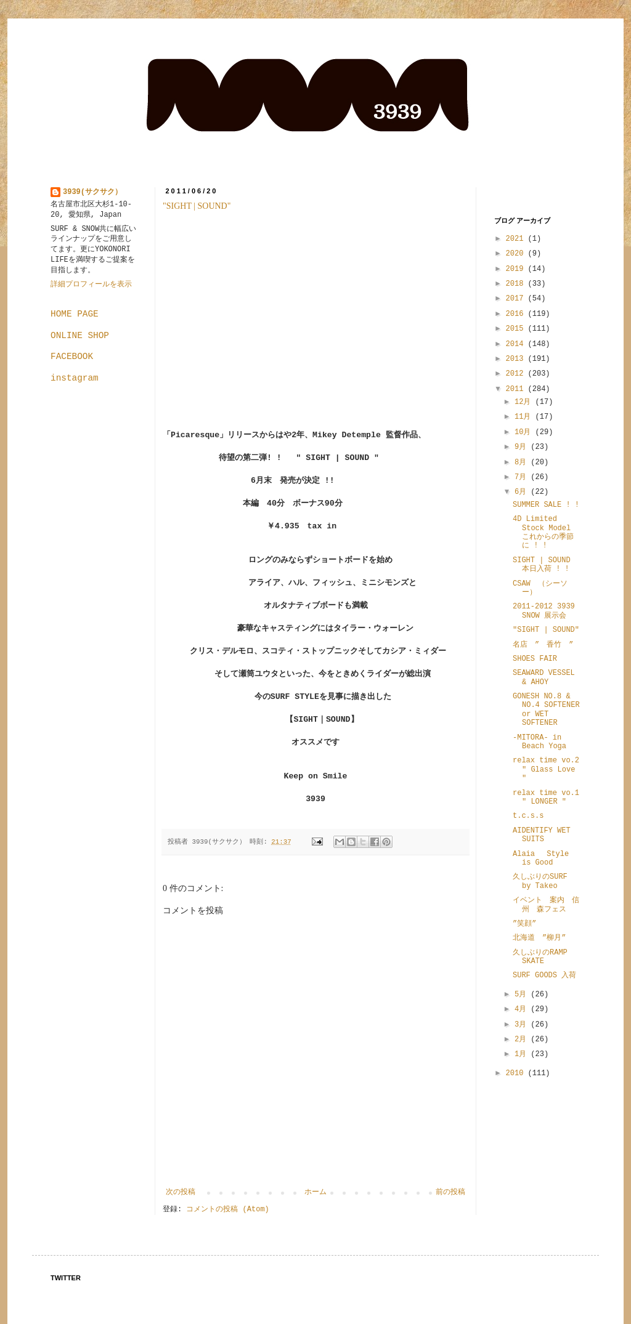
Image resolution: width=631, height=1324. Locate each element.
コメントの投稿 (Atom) (227, 1209)
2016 (517, 314)
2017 (517, 298)
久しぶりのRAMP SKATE (540, 957)
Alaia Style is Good (541, 858)
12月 (525, 402)
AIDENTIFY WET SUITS (542, 835)
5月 (523, 994)
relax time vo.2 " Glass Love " (546, 769)
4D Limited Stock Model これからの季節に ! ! (543, 532)
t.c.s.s (528, 816)
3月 (523, 1024)
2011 (517, 389)
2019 (517, 269)
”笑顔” (524, 923)
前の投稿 (450, 1192)
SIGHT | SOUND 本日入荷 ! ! (542, 564)
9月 (523, 447)
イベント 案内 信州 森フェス (546, 904)
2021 (517, 239)
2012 (517, 373)
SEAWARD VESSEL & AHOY (544, 677)
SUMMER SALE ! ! (546, 505)
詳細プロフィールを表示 (91, 284)
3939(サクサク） (92, 192)
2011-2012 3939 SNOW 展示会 (544, 611)
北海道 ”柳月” (539, 938)
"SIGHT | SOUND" (196, 206)
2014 (517, 344)
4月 (523, 1009)
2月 (523, 1039)
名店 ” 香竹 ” (543, 644)
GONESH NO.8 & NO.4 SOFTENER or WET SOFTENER (546, 709)
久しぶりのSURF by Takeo (540, 881)
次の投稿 (180, 1192)
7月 (523, 477)
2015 (517, 329)
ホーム (315, 1192)
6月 (523, 492)
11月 (525, 417)
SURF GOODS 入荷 (544, 975)
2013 (517, 359)
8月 (523, 462)
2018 (517, 284)
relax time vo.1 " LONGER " (546, 797)
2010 (517, 1073)
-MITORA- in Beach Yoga (539, 742)
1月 (523, 1054)
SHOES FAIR (535, 659)
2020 (517, 253)
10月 (525, 432)
